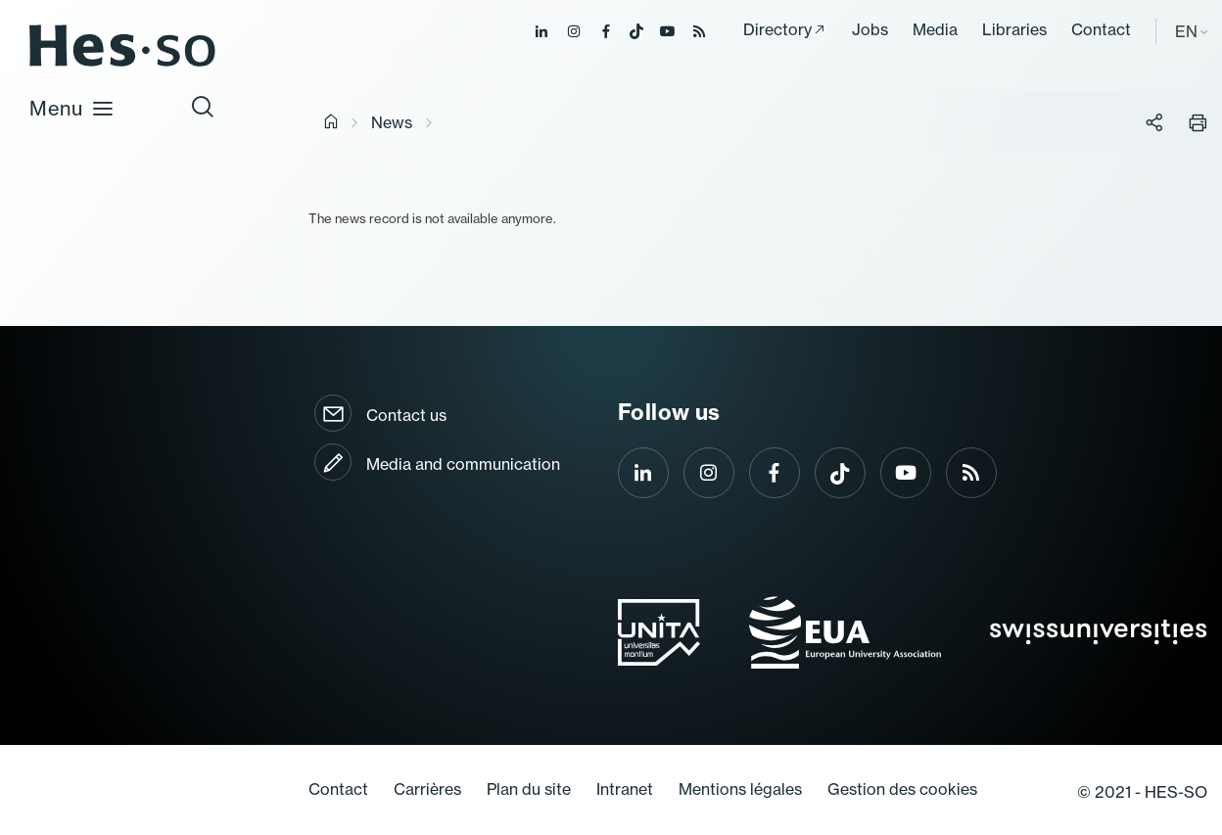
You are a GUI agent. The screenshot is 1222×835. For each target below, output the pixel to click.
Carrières (427, 789)
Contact (1101, 29)
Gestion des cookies (902, 789)
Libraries (1014, 29)
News (391, 122)
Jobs (870, 29)
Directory (777, 29)
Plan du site (529, 789)
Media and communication (463, 464)
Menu (72, 107)
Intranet (624, 789)
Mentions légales (740, 789)
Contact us (406, 415)
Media (935, 29)
